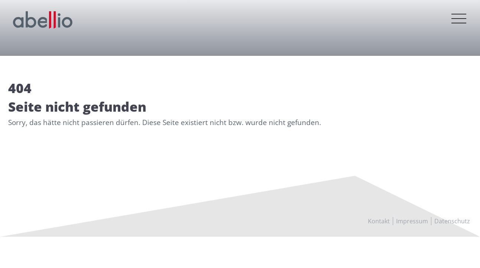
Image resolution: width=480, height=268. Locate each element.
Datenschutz (452, 221)
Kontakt (379, 221)
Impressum (412, 221)
